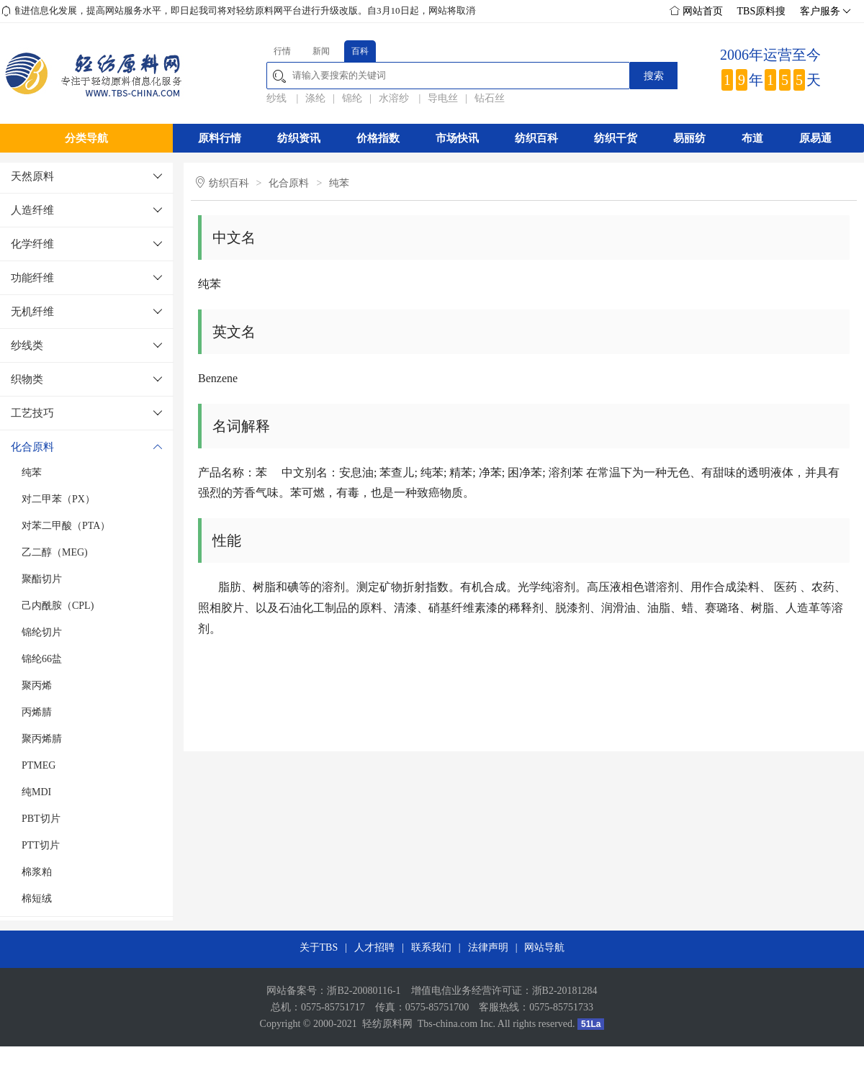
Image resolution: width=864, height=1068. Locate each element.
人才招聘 (374, 947)
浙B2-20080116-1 (363, 990)
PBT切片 (41, 818)
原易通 (815, 138)
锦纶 (352, 98)
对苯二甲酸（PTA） (66, 525)
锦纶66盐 (42, 658)
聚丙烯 (37, 685)
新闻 (321, 51)
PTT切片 (41, 845)
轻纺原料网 (387, 1023)
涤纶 (315, 98)
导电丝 (443, 98)
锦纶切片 (42, 632)
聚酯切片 (42, 579)
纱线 (277, 98)
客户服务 (823, 11)
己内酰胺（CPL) (58, 605)
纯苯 (32, 472)
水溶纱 (395, 98)
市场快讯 (457, 138)
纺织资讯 (298, 138)
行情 (282, 51)
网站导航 (544, 947)
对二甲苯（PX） (58, 499)
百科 (360, 51)
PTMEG (38, 765)
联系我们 (431, 947)
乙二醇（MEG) (55, 552)
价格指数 (378, 138)
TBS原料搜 (761, 11)
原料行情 (219, 138)
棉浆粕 (37, 871)
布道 (752, 138)
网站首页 (696, 11)
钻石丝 (489, 98)
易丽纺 (689, 138)
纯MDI (36, 792)
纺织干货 (615, 138)
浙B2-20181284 (565, 990)
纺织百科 (536, 138)
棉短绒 (37, 898)
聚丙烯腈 (42, 738)
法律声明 (488, 947)
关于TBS (319, 947)
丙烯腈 (37, 712)
